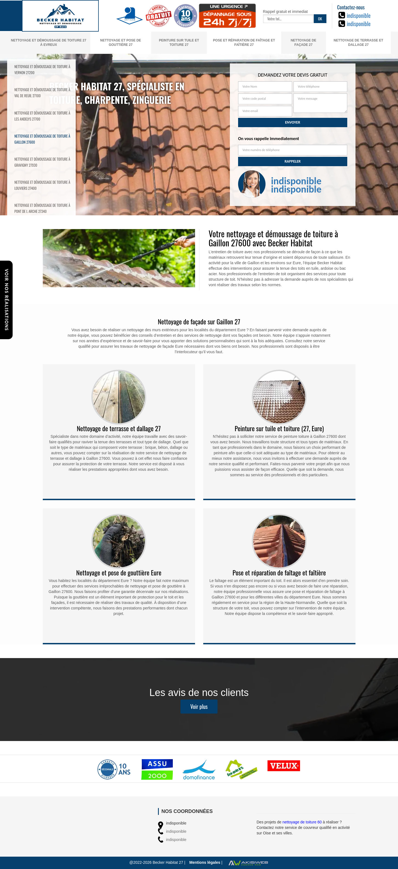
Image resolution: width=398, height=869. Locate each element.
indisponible (359, 15)
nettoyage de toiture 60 (302, 822)
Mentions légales (204, 862)
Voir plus (199, 710)
